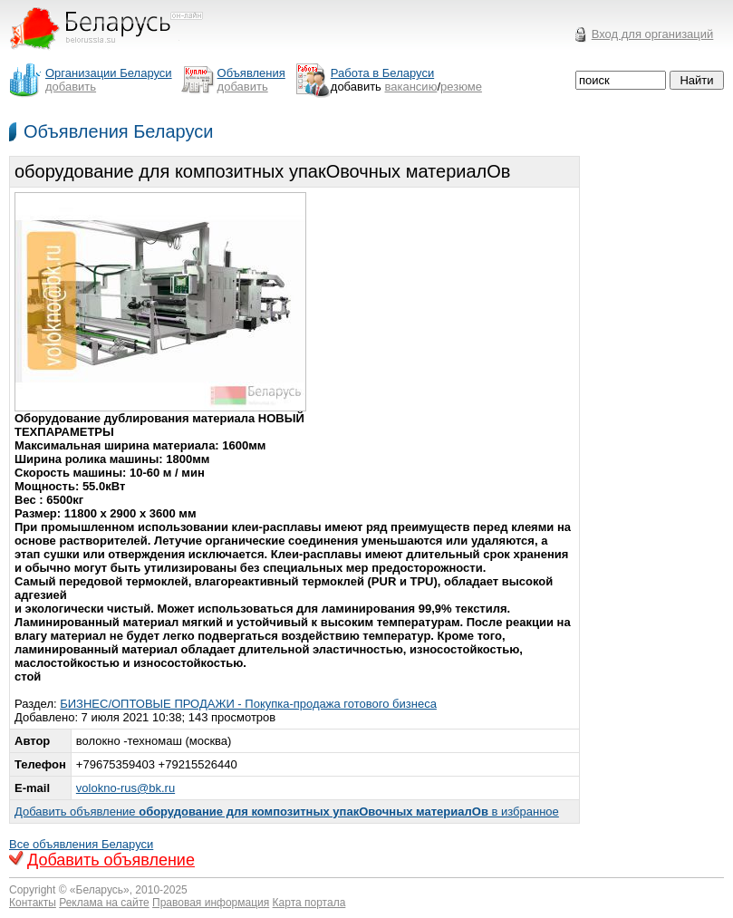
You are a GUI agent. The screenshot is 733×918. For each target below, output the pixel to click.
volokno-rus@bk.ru (125, 788)
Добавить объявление (111, 860)
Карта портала (309, 902)
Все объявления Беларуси (81, 844)
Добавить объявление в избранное (286, 811)
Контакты (32, 902)
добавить (70, 86)
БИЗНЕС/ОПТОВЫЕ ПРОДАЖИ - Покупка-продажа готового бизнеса (248, 703)
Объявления (251, 73)
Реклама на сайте (104, 902)
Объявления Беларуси (118, 131)
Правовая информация (210, 902)
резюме (461, 86)
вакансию (411, 86)
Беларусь (99, 890)
